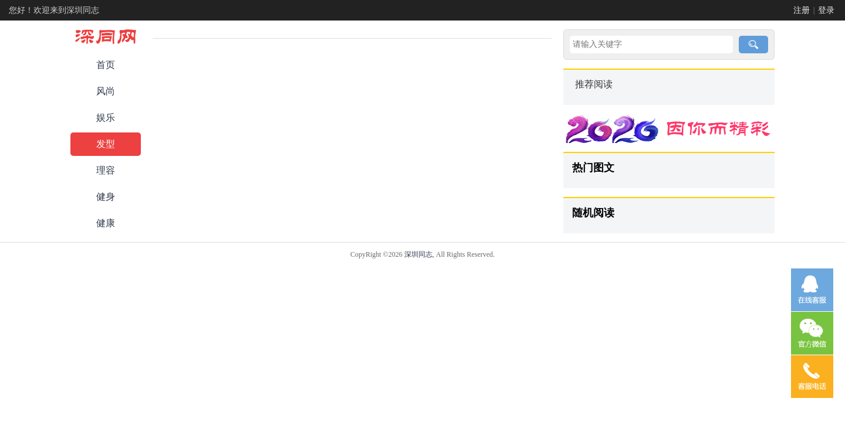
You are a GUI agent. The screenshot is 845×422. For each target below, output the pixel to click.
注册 (801, 10)
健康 (105, 223)
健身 (105, 197)
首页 (105, 65)
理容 (105, 170)
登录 (826, 10)
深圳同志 (418, 254)
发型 (105, 144)
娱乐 (105, 117)
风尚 (105, 91)
